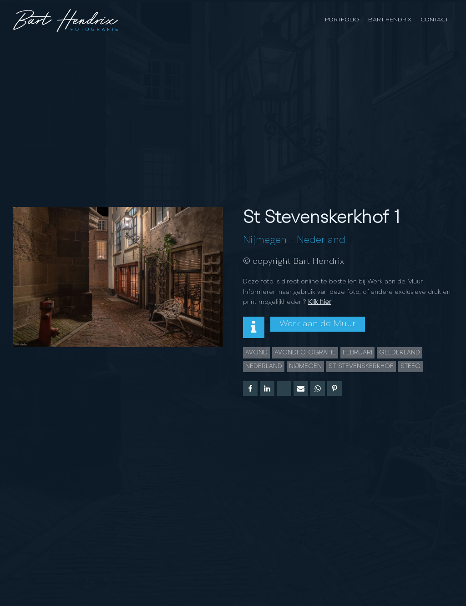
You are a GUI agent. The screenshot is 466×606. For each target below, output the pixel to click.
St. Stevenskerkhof (361, 366)
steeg (410, 366)
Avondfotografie (305, 352)
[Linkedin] (267, 388)
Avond (256, 352)
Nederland (321, 240)
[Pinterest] (334, 388)
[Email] (301, 388)
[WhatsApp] (317, 388)
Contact (434, 19)
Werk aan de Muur (317, 323)
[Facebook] (250, 388)
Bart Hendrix (389, 19)
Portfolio (342, 19)
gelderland (399, 352)
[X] (284, 388)
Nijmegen (265, 240)
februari (357, 352)
